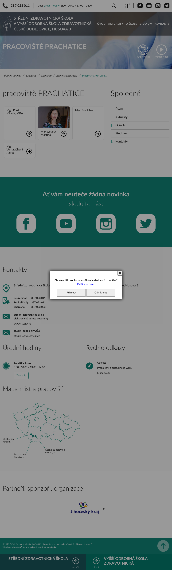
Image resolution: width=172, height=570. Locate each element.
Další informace (86, 284)
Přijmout (71, 292)
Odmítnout (100, 292)
